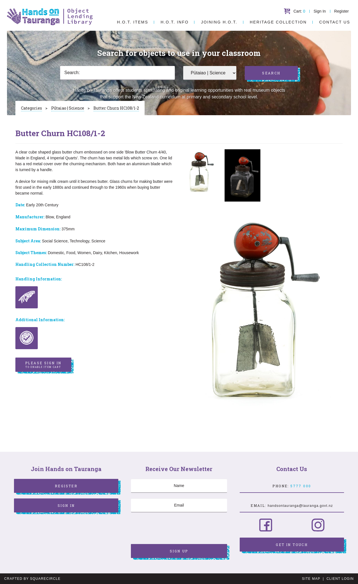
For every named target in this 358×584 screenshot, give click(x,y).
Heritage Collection (278, 22)
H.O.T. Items (132, 22)
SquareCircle (45, 579)
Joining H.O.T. (219, 22)
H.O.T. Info (175, 22)
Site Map (311, 579)
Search (271, 73)
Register (341, 11)
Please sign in (43, 365)
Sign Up (179, 551)
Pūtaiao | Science (67, 108)
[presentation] (173, 529)
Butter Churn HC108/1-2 (116, 108)
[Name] (179, 486)
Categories (31, 108)
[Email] (179, 505)
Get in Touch (292, 544)
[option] (201, 172)
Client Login (340, 579)
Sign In (320, 11)
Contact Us (334, 22)
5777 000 (300, 486)
